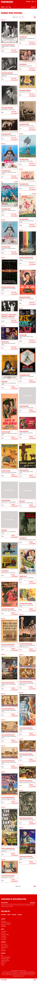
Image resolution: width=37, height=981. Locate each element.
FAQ (2, 955)
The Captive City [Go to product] (23, 538)
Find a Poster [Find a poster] (4, 944)
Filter (34, 979)
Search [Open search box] (33, 7)
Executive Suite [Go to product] (23, 64)
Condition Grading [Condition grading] (5, 960)
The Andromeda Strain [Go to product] (25, 375)
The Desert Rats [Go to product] (23, 37)
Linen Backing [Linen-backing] (4, 947)
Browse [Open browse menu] (3, 7)
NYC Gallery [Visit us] (3, 931)
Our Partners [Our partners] (4, 937)
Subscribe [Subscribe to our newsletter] (32, 902)
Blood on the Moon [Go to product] (24, 406)
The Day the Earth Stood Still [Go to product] (8, 45)
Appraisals (3, 950)
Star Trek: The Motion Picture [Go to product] (26, 257)
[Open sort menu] (21, 17)
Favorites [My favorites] (28, 1)
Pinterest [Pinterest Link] (20, 914)
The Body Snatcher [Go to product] (6, 500)
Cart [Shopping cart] (32, 1)
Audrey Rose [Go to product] (4, 381)
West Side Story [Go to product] (23, 335)
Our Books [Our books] (3, 939)
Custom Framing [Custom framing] (4, 945)
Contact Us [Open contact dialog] (3, 926)
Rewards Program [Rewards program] (5, 958)
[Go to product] (9, 32)
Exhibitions (3, 936)
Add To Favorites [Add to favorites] (32, 44)
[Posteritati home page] (7, 2)
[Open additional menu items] (35, 1)
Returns (3, 963)
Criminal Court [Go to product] (23, 576)
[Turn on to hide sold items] (2, 980)
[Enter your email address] (18, 903)
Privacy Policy (31, 972)
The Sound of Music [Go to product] (24, 159)
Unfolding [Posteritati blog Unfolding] (3, 933)
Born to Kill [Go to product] (22, 501)
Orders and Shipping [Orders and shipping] (5, 957)
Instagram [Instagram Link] (3, 914)
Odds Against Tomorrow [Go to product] (7, 73)
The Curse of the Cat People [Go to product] (8, 609)
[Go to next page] (35, 17)
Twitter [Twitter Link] (8, 914)
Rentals (2, 949)
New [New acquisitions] (7, 7)
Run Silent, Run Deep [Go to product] (24, 124)
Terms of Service (23, 972)
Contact (2, 965)
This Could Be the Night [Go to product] (25, 297)
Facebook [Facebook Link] (14, 914)
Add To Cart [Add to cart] (14, 50)
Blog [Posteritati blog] (10, 7)
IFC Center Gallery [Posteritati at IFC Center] (5, 934)
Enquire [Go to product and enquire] (31, 380)
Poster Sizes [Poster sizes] (3, 961)
